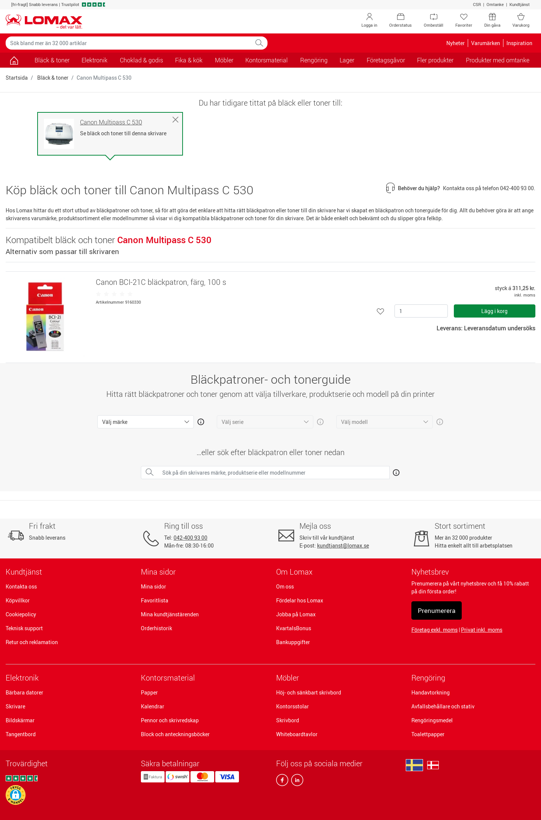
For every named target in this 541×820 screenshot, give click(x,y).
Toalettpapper (427, 734)
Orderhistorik (156, 628)
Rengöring (428, 678)
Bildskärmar (20, 720)
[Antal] (421, 311)
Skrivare (15, 706)
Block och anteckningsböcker (175, 734)
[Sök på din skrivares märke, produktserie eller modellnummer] (274, 472)
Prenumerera (436, 610)
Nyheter (455, 43)
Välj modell (354, 421)
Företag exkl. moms (434, 629)
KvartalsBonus (293, 628)
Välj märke (114, 421)
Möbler (287, 678)
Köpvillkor (18, 600)
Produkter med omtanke (497, 60)
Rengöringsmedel (432, 720)
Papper (149, 692)
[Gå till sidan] (14, 60)
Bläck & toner (52, 60)
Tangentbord (21, 734)
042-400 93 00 (190, 537)
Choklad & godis (141, 60)
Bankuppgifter (293, 642)
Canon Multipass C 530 (111, 122)
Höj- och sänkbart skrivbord (308, 692)
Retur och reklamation (32, 642)
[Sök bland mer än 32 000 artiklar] (128, 43)
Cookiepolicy (21, 614)
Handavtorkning (430, 692)
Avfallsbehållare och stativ (443, 706)
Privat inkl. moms (481, 629)
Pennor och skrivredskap (170, 720)
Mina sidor (153, 586)
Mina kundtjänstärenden (170, 614)
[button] (16, 795)
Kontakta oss (21, 586)
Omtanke (495, 4)
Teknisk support (24, 628)
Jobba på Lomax (296, 614)
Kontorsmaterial (168, 678)
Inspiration (519, 43)
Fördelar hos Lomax (299, 600)
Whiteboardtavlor (296, 734)
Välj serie (232, 421)
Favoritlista (154, 600)
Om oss (285, 586)
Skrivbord (287, 720)
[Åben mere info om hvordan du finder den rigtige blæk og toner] (394, 471)
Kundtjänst (519, 4)
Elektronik (22, 678)
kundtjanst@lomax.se (343, 545)
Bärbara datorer (24, 692)
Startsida (17, 77)
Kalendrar (152, 706)
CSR (477, 4)
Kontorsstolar (292, 706)
